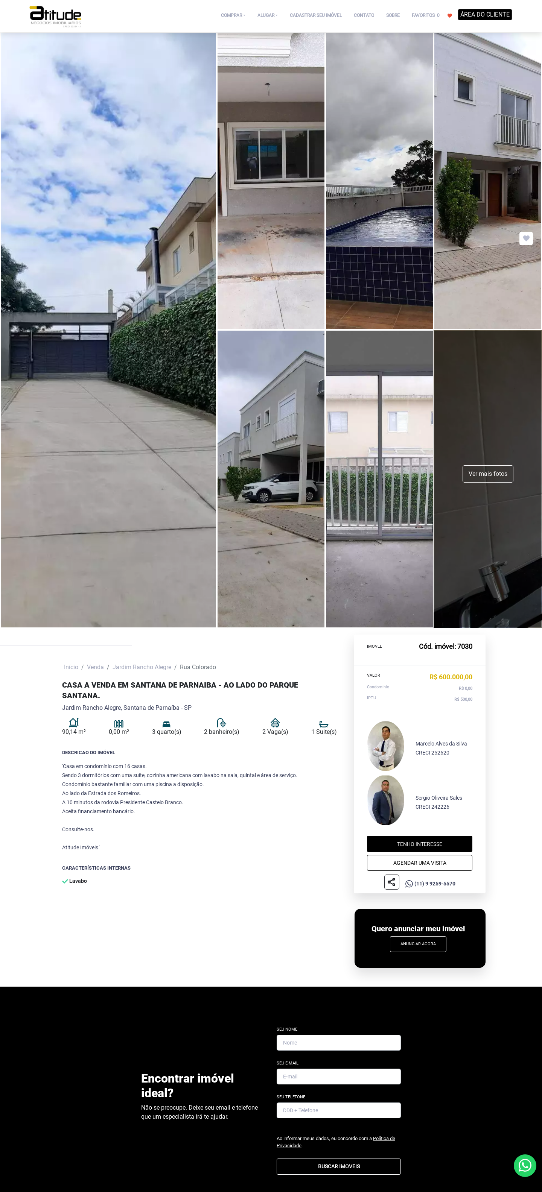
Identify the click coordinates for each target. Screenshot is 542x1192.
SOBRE (393, 15)
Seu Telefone (291, 1097)
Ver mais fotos (488, 473)
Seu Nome (287, 1029)
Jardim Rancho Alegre (142, 667)
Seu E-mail (287, 1063)
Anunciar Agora (418, 943)
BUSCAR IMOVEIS (339, 1166)
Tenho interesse (419, 844)
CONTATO (364, 15)
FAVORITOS (432, 15)
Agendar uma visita (419, 862)
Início (71, 667)
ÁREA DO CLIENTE (485, 14)
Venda (95, 667)
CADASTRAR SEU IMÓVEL (316, 15)
